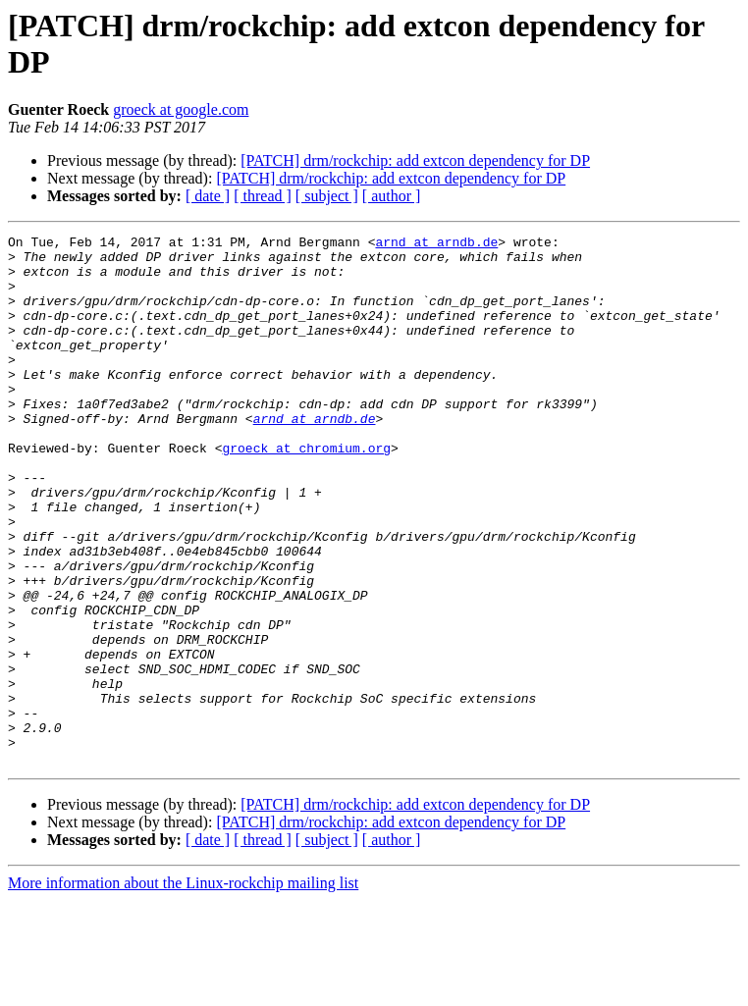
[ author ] (391, 195)
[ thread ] (263, 195)
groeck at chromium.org (306, 492)
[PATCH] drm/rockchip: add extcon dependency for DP (415, 160)
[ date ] (208, 195)
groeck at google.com (180, 109)
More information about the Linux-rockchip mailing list (183, 988)
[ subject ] (326, 195)
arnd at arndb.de (436, 244)
